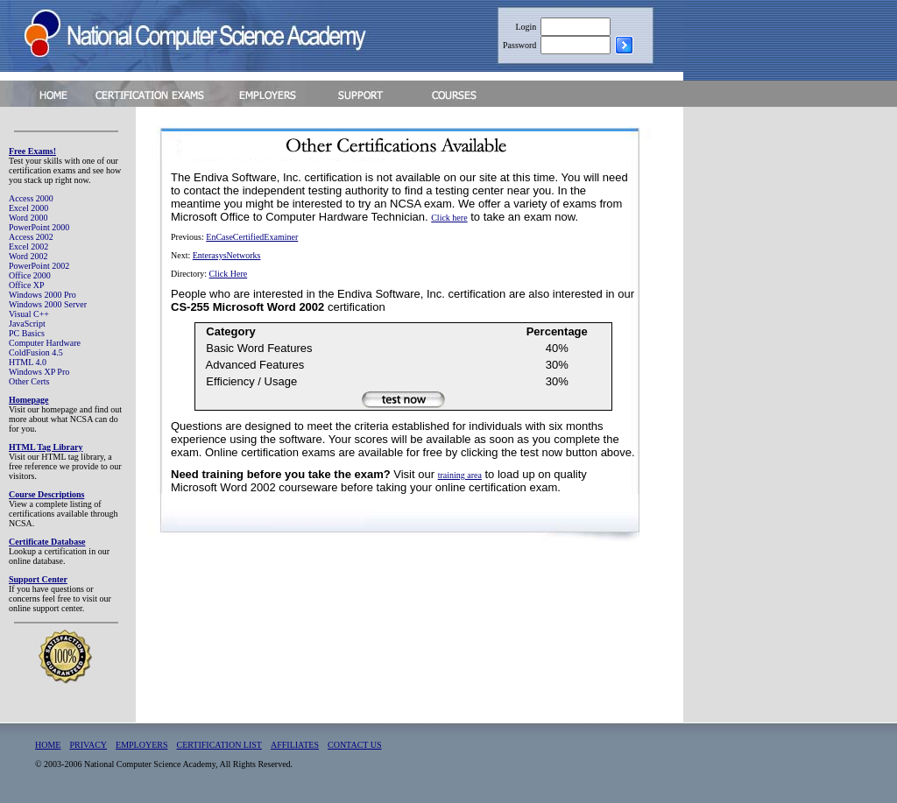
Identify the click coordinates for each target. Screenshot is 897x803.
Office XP (27, 285)
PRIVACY (88, 745)
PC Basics (27, 333)
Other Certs (29, 381)
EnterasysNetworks (227, 255)
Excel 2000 (28, 208)
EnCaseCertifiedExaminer (252, 237)
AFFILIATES (295, 745)
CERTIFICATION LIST (219, 745)
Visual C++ (29, 314)
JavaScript (27, 323)
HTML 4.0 (27, 362)
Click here (449, 217)
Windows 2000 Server (48, 304)
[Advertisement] (790, 379)
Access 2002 (31, 237)
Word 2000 (28, 217)
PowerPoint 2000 (39, 227)
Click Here (228, 273)
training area (460, 475)
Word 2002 (28, 256)
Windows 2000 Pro (42, 294)
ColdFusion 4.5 (36, 352)
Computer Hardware (45, 343)
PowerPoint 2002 (39, 266)
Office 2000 (30, 275)
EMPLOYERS (141, 745)
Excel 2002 (28, 246)
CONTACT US (355, 745)
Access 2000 (31, 198)
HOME (47, 745)
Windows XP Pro (39, 372)
